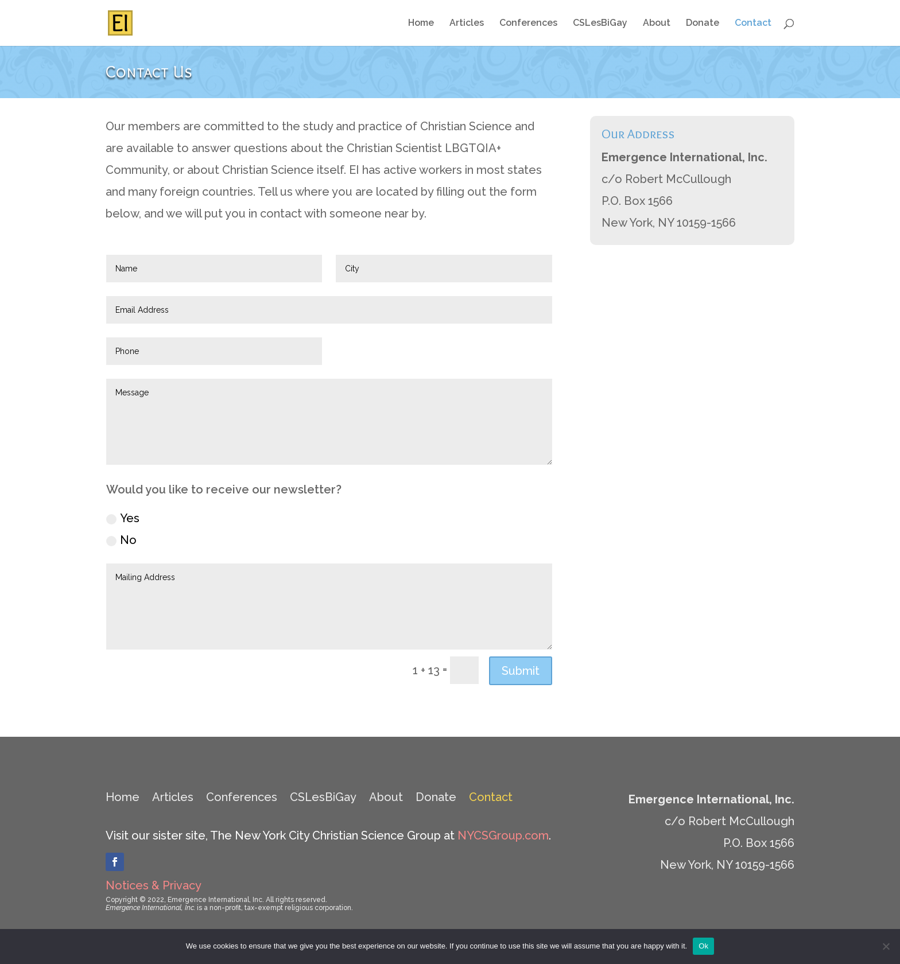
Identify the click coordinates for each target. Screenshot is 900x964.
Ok (703, 946)
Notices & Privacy (153, 885)
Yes (122, 518)
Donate (702, 23)
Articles (466, 23)
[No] (885, 946)
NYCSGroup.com (503, 835)
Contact (753, 23)
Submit (521, 671)
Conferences (528, 23)
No (121, 540)
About (656, 23)
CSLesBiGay (600, 23)
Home (421, 23)
